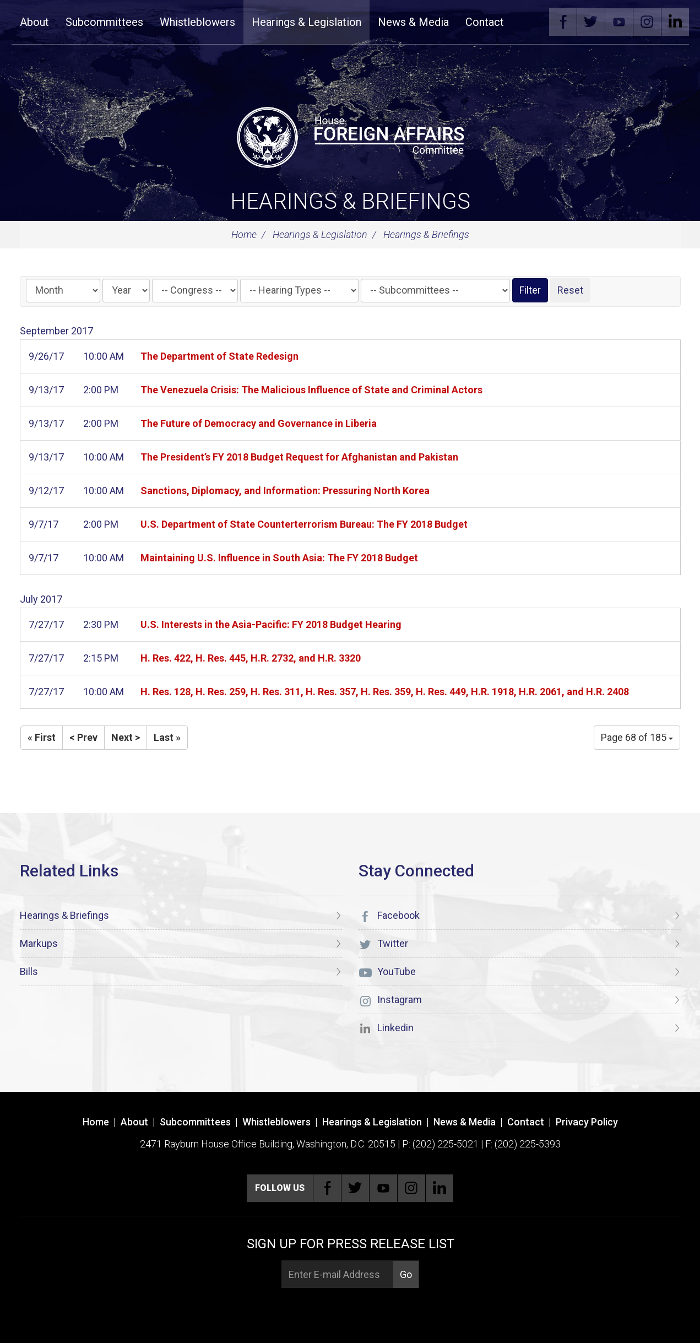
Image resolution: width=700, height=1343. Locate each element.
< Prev (83, 737)
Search (528, 22)
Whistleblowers (197, 22)
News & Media (413, 22)
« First (42, 737)
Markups (39, 943)
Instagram (647, 22)
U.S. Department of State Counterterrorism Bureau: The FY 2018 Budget (304, 524)
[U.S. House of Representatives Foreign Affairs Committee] (350, 135)
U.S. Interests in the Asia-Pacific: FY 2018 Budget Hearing (270, 624)
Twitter (591, 22)
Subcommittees (104, 22)
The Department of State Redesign (219, 356)
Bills (29, 971)
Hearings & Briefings (350, 201)
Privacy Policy (587, 1122)
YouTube (619, 22)
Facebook (563, 22)
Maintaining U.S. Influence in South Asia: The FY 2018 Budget (279, 558)
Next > (125, 737)
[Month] (63, 290)
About (34, 22)
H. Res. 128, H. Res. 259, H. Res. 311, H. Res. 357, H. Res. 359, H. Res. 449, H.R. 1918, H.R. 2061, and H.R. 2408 (384, 691)
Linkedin (675, 22)
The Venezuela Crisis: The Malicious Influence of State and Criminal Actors (311, 390)
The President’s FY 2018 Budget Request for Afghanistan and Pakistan (299, 457)
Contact (484, 22)
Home (244, 234)
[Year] (126, 290)
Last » (167, 737)
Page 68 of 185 (637, 737)
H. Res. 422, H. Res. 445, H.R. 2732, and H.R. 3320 (250, 658)
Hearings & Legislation (306, 22)
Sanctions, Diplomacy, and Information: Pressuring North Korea (285, 490)
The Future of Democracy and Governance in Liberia (258, 423)
